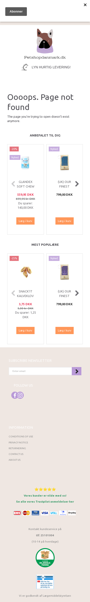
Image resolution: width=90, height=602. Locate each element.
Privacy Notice (18, 442)
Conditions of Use (21, 436)
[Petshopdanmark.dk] (45, 43)
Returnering (17, 448)
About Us (14, 460)
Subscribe (76, 371)
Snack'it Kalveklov (25, 294)
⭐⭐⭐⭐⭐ (45, 489)
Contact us (16, 454)
